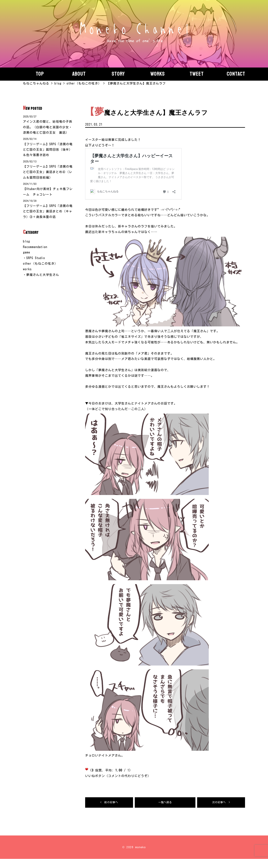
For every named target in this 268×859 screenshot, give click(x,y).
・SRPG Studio (34, 258)
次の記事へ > (221, 802)
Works (157, 73)
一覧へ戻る (165, 802)
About (79, 73)
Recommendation (35, 247)
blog (26, 242)
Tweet (197, 73)
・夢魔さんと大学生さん (41, 275)
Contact (236, 73)
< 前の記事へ (109, 802)
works (27, 270)
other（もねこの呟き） (40, 264)
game (26, 253)
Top (40, 73)
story (118, 73)
